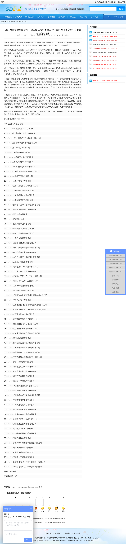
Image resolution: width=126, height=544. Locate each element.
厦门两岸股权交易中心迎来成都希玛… (106, 52)
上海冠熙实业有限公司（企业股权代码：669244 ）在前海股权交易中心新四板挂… (38, 522)
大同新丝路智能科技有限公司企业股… (106, 40)
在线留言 (77, 533)
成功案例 (18, 17)
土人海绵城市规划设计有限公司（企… (106, 68)
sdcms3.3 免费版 (44, 541)
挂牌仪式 (40, 17)
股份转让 (83, 17)
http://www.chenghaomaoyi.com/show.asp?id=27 (27, 487)
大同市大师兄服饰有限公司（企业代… (106, 56)
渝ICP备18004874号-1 (87, 541)
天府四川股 (64, 9)
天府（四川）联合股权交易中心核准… (106, 36)
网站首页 (8, 17)
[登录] (107, 2)
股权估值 (51, 17)
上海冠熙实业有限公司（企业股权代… (106, 44)
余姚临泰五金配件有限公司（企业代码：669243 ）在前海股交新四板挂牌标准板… (38, 519)
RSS (115, 17)
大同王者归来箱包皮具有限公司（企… (106, 60)
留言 (121, 17)
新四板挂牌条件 (29, 18)
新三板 (73, 17)
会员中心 (68, 533)
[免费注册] (113, 2)
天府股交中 (72, 9)
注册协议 (58, 533)
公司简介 (94, 17)
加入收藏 (60, 35)
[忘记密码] (121, 2)
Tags (109, 17)
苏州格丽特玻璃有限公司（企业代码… (106, 48)
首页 (2, 2)
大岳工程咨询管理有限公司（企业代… (106, 64)
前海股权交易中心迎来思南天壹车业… (106, 32)
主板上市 (62, 17)
